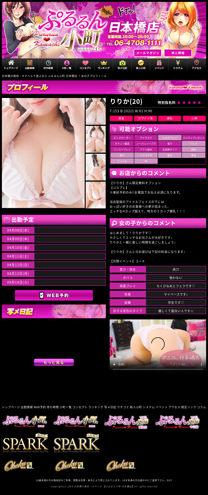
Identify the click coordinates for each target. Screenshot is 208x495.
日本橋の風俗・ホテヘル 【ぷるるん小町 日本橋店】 (104, 486)
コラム (201, 407)
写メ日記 (110, 407)
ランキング (95, 407)
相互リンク (188, 407)
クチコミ (123, 407)
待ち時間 (53, 407)
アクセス (174, 407)
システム (149, 407)
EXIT (169, 480)
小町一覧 (66, 407)
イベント (162, 407)
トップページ (11, 407)
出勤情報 (27, 407)
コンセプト (80, 407)
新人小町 (136, 407)
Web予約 (40, 407)
